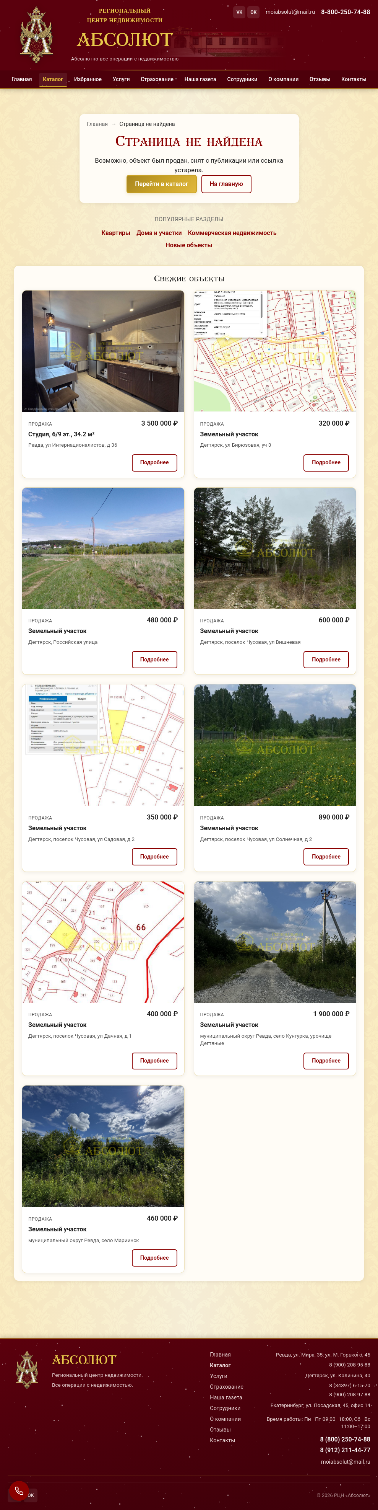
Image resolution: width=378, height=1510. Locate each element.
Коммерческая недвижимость (232, 233)
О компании (283, 79)
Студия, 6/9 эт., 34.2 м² (61, 434)
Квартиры (115, 233)
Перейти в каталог (161, 184)
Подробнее (154, 462)
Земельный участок (229, 434)
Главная (21, 79)
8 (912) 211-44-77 (345, 1450)
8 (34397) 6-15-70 (349, 1385)
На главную (226, 184)
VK (239, 12)
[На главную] (93, 35)
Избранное (88, 79)
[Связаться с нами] (19, 1491)
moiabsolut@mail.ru (290, 12)
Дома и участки (159, 233)
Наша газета (200, 79)
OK (253, 12)
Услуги (121, 79)
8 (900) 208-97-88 (349, 1394)
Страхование (157, 79)
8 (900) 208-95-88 (349, 1364)
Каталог (53, 79)
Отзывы (320, 79)
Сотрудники (242, 79)
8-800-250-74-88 (345, 12)
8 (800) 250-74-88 (345, 1439)
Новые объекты (188, 245)
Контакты (354, 79)
